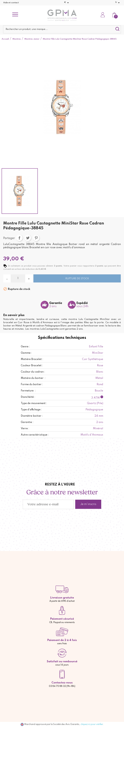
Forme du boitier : (32, 384)
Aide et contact (11, 3)
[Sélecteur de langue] (118, 3)
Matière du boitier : (33, 378)
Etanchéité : (28, 397)
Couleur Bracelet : (32, 365)
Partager (19, 238)
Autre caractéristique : (35, 435)
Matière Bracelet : (32, 359)
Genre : (25, 346)
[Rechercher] (62, 29)
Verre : (25, 428)
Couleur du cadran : (33, 372)
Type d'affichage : (31, 409)
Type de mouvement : (34, 403)
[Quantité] (17, 278)
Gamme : (26, 353)
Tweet (28, 238)
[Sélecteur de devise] (67, 3)
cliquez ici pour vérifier (92, 724)
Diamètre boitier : (32, 416)
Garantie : (27, 422)
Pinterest (36, 238)
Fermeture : (28, 391)
